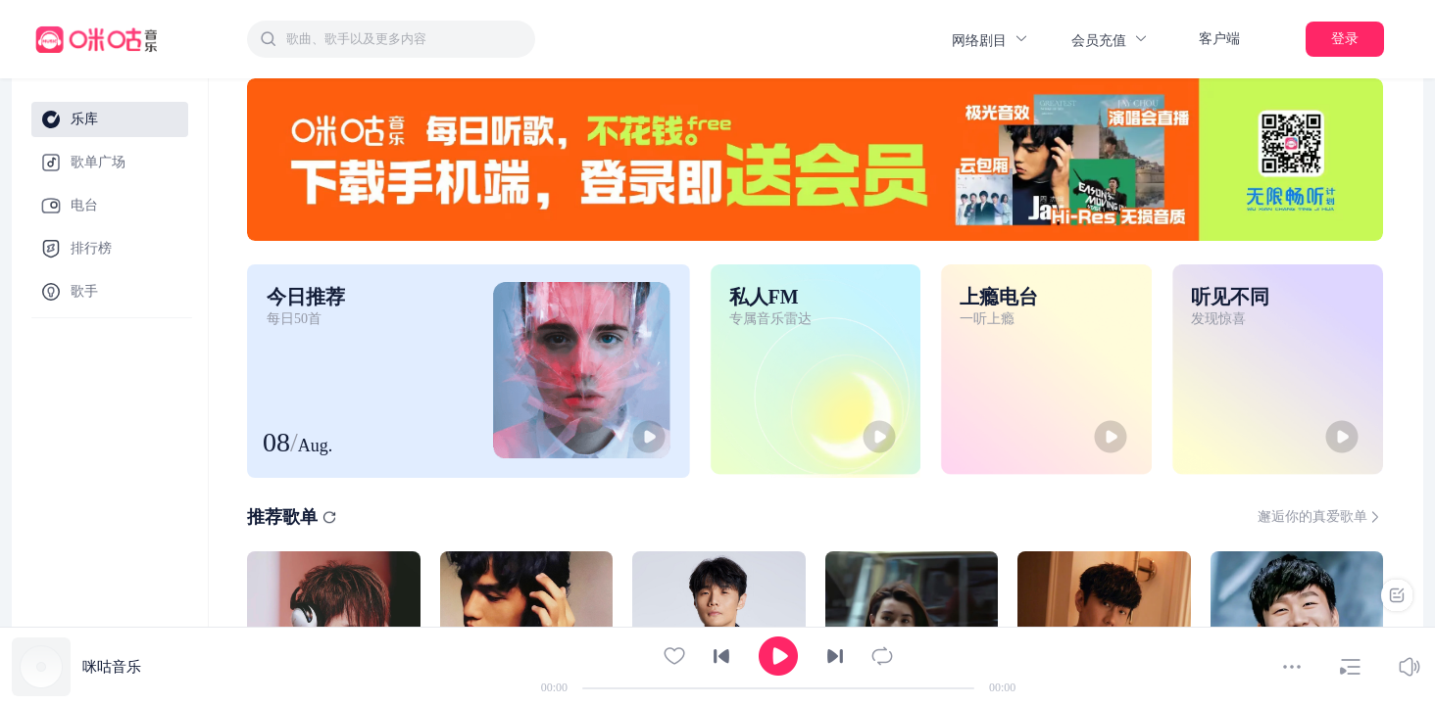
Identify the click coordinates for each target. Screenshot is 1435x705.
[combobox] (391, 39)
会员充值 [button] (1110, 39)
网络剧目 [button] (990, 39)
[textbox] (404, 39)
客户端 (1219, 38)
